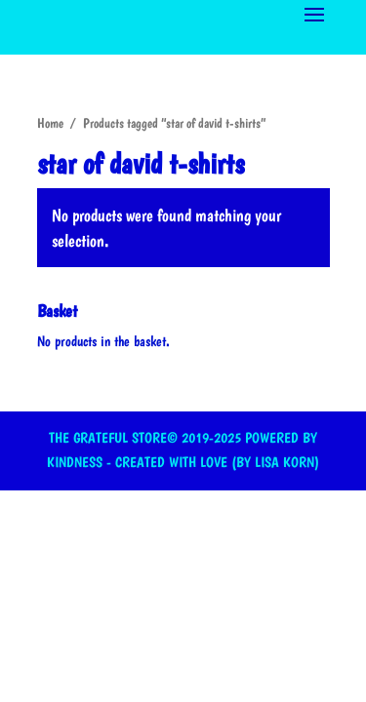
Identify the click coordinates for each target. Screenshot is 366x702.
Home (50, 123)
